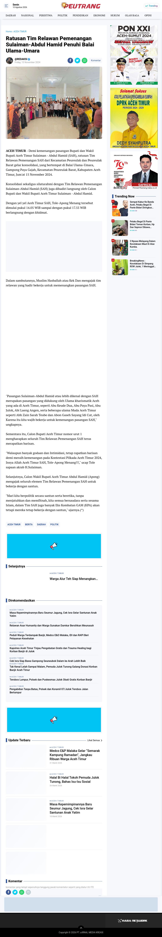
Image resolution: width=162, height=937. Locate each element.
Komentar (95, 60)
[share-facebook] (70, 60)
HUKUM (115, 15)
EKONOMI (99, 15)
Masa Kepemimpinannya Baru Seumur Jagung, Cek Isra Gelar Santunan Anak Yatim (53, 614)
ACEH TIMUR (14, 524)
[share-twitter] (77, 60)
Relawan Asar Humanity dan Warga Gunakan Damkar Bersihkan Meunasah (52, 625)
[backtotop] (81, 928)
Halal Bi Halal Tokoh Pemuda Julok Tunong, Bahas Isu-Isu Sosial (74, 780)
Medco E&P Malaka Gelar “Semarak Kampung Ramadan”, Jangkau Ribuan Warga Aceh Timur (75, 755)
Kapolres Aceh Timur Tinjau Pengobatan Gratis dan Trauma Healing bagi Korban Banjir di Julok (50, 650)
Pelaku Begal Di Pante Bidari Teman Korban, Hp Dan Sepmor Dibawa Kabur (142, 224)
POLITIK (62, 15)
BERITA (29, 524)
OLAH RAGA (132, 15)
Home (9, 31)
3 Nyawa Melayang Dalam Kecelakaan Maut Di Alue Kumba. (142, 244)
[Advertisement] (54, 246)
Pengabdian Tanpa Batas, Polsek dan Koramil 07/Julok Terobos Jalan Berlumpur (49, 691)
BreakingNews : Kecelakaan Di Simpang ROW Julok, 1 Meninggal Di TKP (142, 263)
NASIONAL (27, 15)
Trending (153, 6)
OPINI (147, 15)
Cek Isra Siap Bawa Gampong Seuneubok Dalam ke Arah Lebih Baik (48, 660)
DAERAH (11, 15)
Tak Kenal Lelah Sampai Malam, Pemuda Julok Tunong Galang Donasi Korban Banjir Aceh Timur (53, 668)
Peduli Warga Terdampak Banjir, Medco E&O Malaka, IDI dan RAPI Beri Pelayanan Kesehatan (49, 637)
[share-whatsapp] (84, 60)
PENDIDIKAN (80, 15)
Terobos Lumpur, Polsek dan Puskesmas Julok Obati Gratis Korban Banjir (51, 679)
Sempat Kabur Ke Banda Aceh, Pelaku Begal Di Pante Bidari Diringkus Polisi (142, 205)
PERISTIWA (45, 15)
